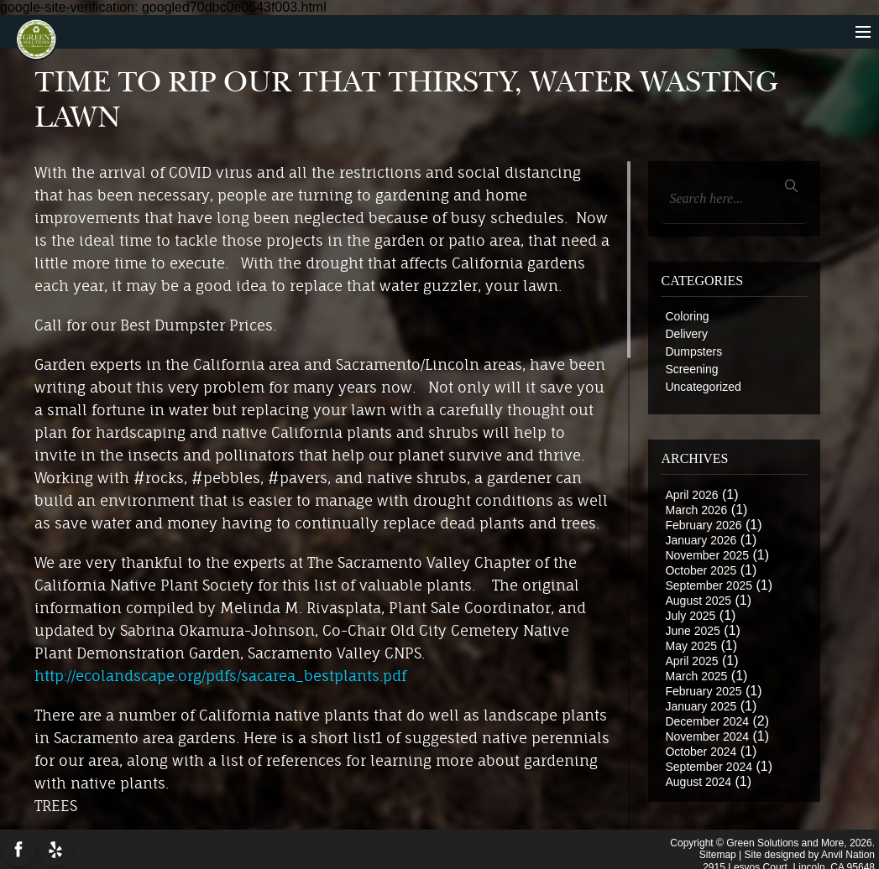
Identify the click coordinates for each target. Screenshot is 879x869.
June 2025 (692, 630)
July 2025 (690, 615)
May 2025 (690, 646)
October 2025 (700, 570)
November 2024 (707, 736)
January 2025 (700, 706)
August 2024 (698, 781)
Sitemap (717, 852)
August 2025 (698, 600)
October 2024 (700, 751)
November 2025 (707, 555)
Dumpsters (693, 351)
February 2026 (703, 525)
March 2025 (696, 676)
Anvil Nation (848, 852)
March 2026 (696, 510)
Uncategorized (702, 386)
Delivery (686, 334)
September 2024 (708, 766)
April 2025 (691, 661)
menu (845, 33)
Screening (691, 369)
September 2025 (708, 585)
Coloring (687, 316)
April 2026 (691, 495)
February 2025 (703, 691)
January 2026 (700, 540)
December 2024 (707, 721)
